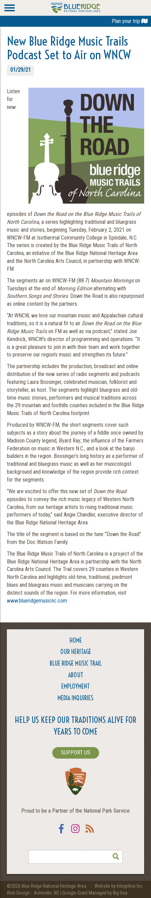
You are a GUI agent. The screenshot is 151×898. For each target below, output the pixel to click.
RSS (90, 833)
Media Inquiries (75, 698)
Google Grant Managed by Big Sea (94, 893)
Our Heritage (75, 652)
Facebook (61, 833)
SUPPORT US (75, 752)
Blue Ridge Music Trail (76, 663)
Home (76, 640)
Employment (75, 686)
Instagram (75, 833)
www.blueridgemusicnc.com (37, 600)
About (75, 675)
